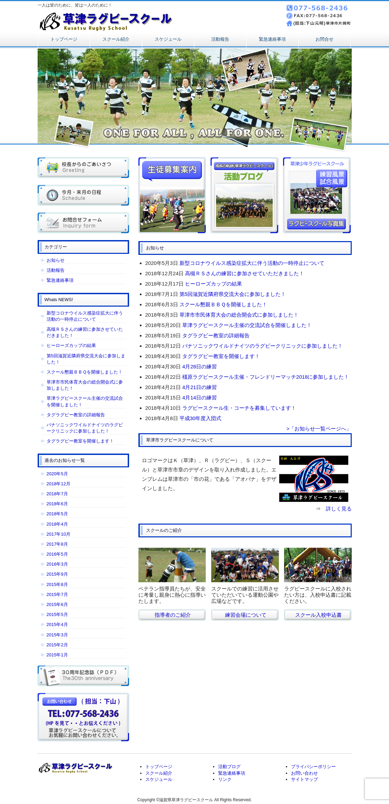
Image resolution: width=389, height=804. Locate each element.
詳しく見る (339, 509)
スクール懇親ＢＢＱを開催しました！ (223, 304)
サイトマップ (304, 779)
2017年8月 (57, 544)
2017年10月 (58, 534)
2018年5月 (57, 513)
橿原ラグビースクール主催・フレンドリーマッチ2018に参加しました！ (265, 377)
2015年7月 (57, 594)
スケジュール (168, 39)
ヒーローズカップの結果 (213, 284)
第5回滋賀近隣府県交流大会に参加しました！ (232, 294)
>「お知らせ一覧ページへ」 (319, 428)
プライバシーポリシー (313, 766)
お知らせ (56, 260)
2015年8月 (57, 584)
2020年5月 (57, 473)
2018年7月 (57, 493)
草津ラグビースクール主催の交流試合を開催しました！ (247, 325)
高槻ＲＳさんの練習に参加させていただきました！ (244, 273)
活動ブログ (229, 766)
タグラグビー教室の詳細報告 (216, 335)
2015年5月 (57, 614)
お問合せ (324, 39)
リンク (225, 779)
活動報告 (220, 39)
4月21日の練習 (199, 387)
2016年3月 (57, 564)
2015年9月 (57, 574)
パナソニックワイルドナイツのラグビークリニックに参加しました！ (262, 346)
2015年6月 (57, 604)
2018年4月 (57, 524)
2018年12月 (58, 483)
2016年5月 (57, 554)
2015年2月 (57, 644)
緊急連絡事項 (272, 39)
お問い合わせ (304, 773)
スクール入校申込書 (318, 615)
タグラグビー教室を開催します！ (221, 356)
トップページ (63, 39)
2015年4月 (57, 624)
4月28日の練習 (199, 366)
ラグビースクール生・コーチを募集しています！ (239, 408)
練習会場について (245, 615)
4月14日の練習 (199, 397)
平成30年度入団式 (200, 418)
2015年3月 (57, 634)
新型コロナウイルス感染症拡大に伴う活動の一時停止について (251, 263)
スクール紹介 (116, 39)
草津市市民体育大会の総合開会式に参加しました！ (239, 315)
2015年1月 (57, 654)
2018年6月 (57, 503)
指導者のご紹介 (173, 615)
